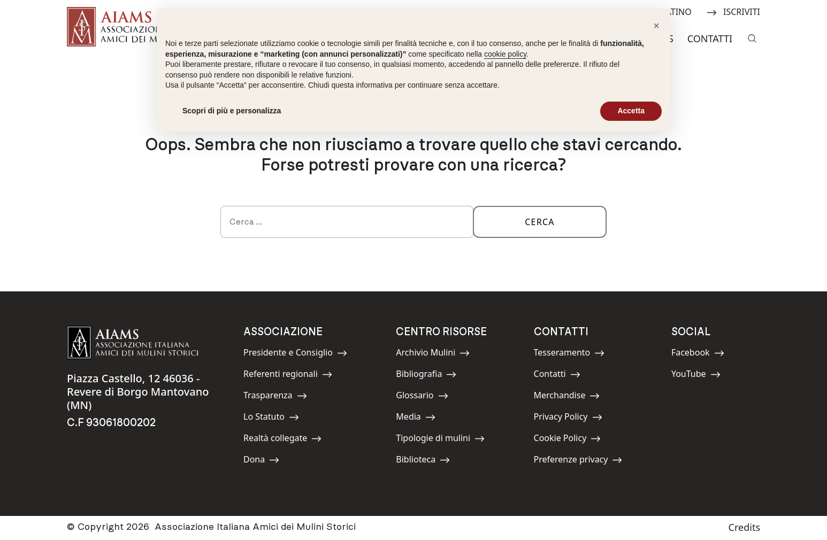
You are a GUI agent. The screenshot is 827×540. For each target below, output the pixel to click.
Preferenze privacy (578, 461)
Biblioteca (423, 461)
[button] (656, 25)
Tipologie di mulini (440, 440)
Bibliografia (426, 375)
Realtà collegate (282, 440)
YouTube (696, 375)
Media (420, 418)
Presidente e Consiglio (295, 354)
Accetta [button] (631, 110)
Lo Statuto (271, 418)
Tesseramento (569, 354)
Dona (267, 461)
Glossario (422, 397)
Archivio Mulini (433, 354)
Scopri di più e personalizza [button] (231, 110)
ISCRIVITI (733, 11)
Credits (744, 527)
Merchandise (567, 397)
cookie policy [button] (505, 54)
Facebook (697, 354)
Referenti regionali (287, 375)
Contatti (709, 38)
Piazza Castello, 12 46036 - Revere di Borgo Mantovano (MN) (138, 391)
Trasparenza (275, 397)
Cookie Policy (567, 440)
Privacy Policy (568, 418)
